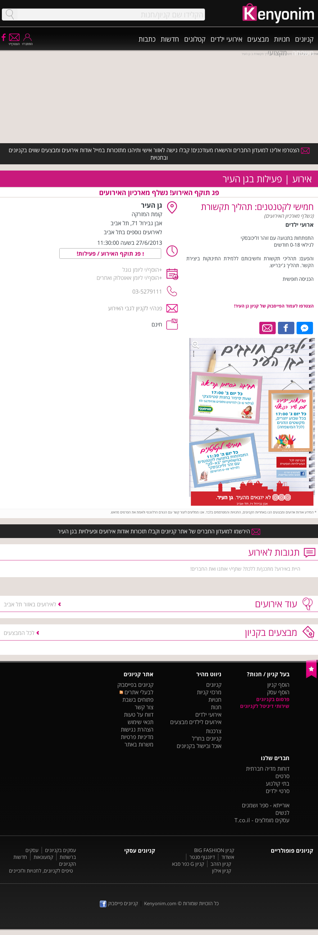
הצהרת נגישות (137, 729)
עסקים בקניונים (60, 850)
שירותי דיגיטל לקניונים (264, 706)
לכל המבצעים (19, 632)
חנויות (282, 38)
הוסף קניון (278, 684)
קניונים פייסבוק (119, 903)
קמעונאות (43, 857)
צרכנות (213, 731)
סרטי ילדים (277, 791)
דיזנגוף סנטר (202, 857)
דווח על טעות (138, 714)
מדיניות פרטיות (137, 737)
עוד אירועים (276, 603)
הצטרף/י (14, 42)
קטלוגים (195, 38)
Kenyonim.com (160, 903)
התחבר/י (27, 42)
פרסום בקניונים (272, 699)
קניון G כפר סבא (188, 863)
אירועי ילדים (226, 38)
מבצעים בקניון (271, 632)
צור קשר (144, 707)
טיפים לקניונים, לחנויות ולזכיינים (41, 870)
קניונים (304, 38)
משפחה (303, 52)
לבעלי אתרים (136, 692)
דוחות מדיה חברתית (267, 768)
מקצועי (277, 52)
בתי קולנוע (277, 783)
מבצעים (258, 38)
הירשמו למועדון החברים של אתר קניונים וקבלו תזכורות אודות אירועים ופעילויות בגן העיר (159, 531)
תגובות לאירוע (274, 552)
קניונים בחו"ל (206, 738)
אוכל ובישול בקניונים (199, 746)
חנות (216, 707)
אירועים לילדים (205, 722)
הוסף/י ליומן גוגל (140, 269)
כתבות (147, 38)
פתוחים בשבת (137, 699)
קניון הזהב (221, 863)
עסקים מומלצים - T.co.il (261, 820)
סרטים (282, 776)
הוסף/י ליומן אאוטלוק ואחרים (128, 277)
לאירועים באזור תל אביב (30, 604)
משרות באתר (139, 744)
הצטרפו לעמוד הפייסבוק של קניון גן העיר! (274, 306)
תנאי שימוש (140, 722)
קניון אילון (221, 870)
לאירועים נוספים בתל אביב (133, 232)
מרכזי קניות (209, 692)
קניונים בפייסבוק (135, 684)
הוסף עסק (278, 692)
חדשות (170, 38)
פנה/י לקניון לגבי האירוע (135, 308)
